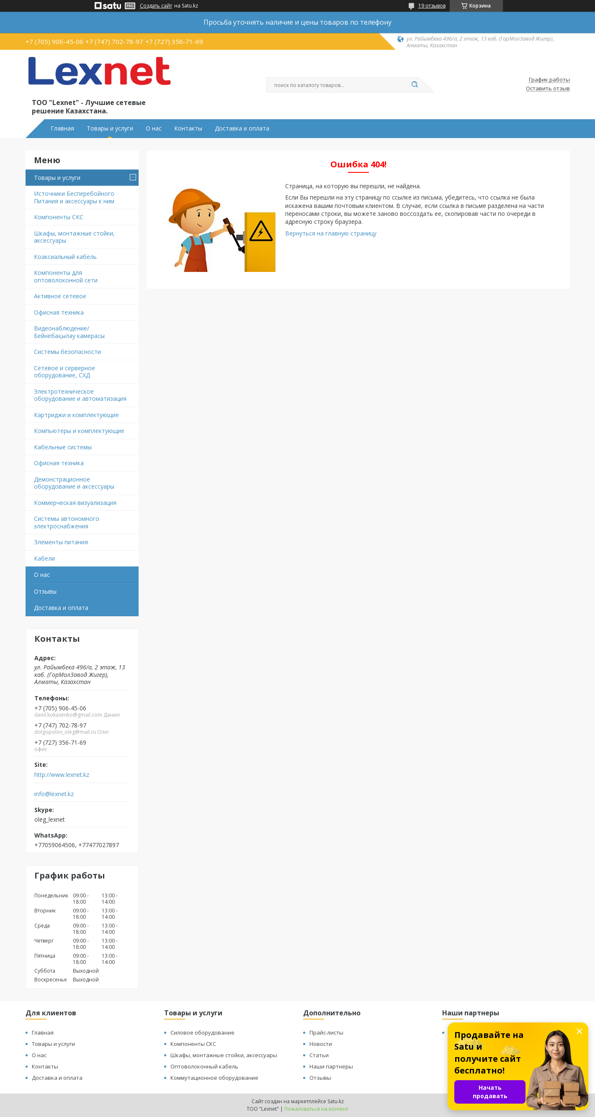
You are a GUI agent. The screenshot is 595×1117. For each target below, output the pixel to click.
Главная (62, 128)
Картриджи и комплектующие (76, 415)
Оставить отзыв (548, 89)
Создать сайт (156, 6)
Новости (320, 1044)
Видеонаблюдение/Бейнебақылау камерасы (69, 332)
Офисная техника (59, 312)
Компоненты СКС (58, 217)
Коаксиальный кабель (65, 257)
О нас (154, 128)
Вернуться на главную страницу (330, 233)
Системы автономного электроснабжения (66, 522)
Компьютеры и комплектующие (79, 431)
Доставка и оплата (242, 128)
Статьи (319, 1055)
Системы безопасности (67, 352)
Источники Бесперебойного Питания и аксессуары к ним (74, 197)
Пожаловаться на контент (316, 1108)
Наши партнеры (331, 1066)
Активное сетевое (60, 296)
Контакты (188, 128)
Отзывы (45, 591)
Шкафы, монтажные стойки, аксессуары (74, 237)
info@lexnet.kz (54, 794)
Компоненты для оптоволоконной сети (66, 276)
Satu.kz (335, 1101)
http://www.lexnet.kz (61, 775)
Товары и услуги (110, 128)
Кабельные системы (63, 447)
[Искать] (415, 84)
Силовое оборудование (202, 1032)
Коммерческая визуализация (75, 503)
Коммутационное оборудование (214, 1077)
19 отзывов (432, 5)
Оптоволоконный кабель (204, 1066)
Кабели (44, 558)
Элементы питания (61, 542)
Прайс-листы (326, 1032)
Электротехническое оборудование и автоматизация (80, 395)
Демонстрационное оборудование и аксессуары (74, 483)
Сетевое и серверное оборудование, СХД (64, 371)
